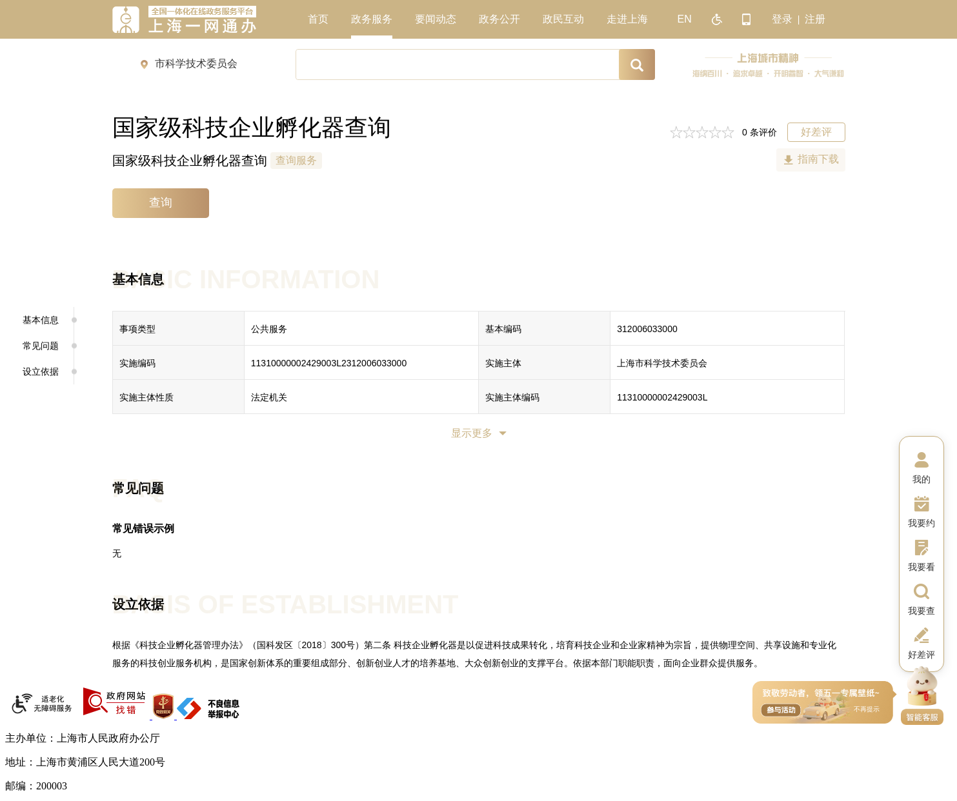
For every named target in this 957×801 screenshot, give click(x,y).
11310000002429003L (662, 397)
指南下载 (818, 158)
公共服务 (269, 329)
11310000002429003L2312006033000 (329, 363)
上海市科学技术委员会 (662, 363)
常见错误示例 (143, 528)
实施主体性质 (146, 397)
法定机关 (269, 397)
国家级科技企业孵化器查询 (189, 160)
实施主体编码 (512, 397)
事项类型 (137, 329)
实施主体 (503, 363)
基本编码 (503, 329)
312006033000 (647, 329)
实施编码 (137, 363)
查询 (160, 202)
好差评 (816, 131)
